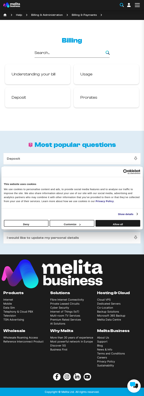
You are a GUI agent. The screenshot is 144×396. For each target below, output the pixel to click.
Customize (72, 224)
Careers (102, 357)
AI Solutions (57, 323)
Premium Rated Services (65, 319)
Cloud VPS (104, 299)
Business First (58, 349)
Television (9, 315)
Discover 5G (58, 345)
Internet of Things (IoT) (64, 311)
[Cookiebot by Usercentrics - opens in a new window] (125, 171)
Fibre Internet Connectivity (67, 299)
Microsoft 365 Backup (111, 315)
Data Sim (9, 307)
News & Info (104, 349)
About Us (103, 337)
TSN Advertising (13, 319)
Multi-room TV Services (65, 315)
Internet (8, 299)
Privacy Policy (106, 361)
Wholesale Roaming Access (20, 337)
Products (13, 293)
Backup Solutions (108, 311)
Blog (100, 345)
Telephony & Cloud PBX (18, 311)
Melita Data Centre (109, 319)
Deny (26, 224)
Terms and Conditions (111, 353)
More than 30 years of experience (71, 337)
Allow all (118, 224)
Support (102, 341)
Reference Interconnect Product (23, 341)
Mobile (7, 303)
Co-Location (105, 307)
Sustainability (105, 365)
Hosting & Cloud (113, 293)
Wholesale (14, 331)
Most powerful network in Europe (71, 341)
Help (19, 15)
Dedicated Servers (108, 303)
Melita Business (113, 331)
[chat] (134, 386)
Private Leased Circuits (64, 303)
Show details (125, 214)
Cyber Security (59, 307)
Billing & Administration (47, 15)
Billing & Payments (84, 15)
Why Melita (61, 331)
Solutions (60, 293)
